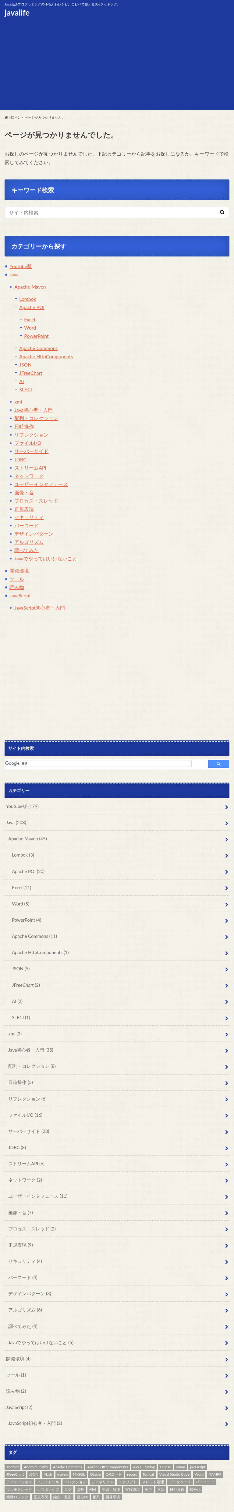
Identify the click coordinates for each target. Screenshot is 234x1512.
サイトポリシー (51, 1502)
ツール (16, 579)
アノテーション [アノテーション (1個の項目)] (19, 1461)
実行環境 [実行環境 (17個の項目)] (132, 1468)
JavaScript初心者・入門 (39, 608)
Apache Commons (38, 348)
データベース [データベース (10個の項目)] (180, 1461)
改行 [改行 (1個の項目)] (148, 1468)
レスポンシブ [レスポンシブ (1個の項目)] (48, 1468)
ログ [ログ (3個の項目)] (68, 1468)
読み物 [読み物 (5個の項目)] (82, 1476)
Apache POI (32, 307)
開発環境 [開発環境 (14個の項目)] (112, 1476)
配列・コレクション (36, 418)
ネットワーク (29, 476)
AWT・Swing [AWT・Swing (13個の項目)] (144, 1446)
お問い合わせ (16, 1502)
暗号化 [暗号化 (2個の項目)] (195, 1468)
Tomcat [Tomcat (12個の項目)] (148, 1453)
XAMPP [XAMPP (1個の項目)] (215, 1453)
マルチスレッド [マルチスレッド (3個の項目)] (19, 1468)
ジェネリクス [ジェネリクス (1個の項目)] (102, 1461)
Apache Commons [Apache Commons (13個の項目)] (67, 1446)
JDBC (20, 460)
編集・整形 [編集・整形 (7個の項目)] (62, 1476)
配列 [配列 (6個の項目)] (96, 1476)
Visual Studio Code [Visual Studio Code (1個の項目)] (174, 1453)
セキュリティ (29, 517)
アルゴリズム (29, 542)
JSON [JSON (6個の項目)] (33, 1453)
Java (14, 275)
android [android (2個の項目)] (12, 1446)
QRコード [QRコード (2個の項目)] (114, 1453)
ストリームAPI (30, 468)
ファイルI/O (27, 443)
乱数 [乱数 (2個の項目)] (80, 1468)
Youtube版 (20, 266)
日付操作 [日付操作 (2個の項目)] (177, 1468)
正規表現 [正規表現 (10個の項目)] (41, 1476)
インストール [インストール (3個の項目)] (48, 1461)
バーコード (26, 526)
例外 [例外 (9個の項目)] (93, 1468)
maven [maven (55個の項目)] (62, 1453)
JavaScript (20, 596)
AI (21, 381)
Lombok (27, 299)
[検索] (98, 763)
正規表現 (24, 509)
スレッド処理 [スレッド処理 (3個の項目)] (153, 1461)
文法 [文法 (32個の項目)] (161, 1468)
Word (30, 328)
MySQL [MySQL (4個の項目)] (79, 1453)
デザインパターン (33, 534)
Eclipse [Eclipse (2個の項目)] (165, 1446)
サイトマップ (86, 1502)
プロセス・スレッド (36, 501)
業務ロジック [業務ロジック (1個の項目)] (17, 1476)
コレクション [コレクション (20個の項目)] (75, 1461)
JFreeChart (31, 373)
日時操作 (24, 427)
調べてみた (26, 550)
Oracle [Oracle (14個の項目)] (95, 1453)
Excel (29, 320)
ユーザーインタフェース (41, 484)
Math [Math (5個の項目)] (48, 1453)
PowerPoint (36, 336)
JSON (25, 365)
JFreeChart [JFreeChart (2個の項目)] (15, 1453)
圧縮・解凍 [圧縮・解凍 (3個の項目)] (111, 1468)
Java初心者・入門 (33, 410)
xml (18, 402)
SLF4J (25, 390)
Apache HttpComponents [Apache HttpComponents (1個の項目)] (107, 1446)
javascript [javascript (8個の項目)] (197, 1446)
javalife (17, 12)
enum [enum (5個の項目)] (180, 1446)
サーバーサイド (31, 451)
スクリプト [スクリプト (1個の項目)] (128, 1461)
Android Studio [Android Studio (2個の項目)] (36, 1446)
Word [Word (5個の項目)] (199, 1453)
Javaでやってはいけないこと (45, 559)
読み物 (16, 587)
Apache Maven (30, 287)
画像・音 (24, 493)
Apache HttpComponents (46, 357)
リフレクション (31, 435)
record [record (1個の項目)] (132, 1453)
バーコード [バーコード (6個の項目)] (205, 1461)
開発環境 (19, 571)
